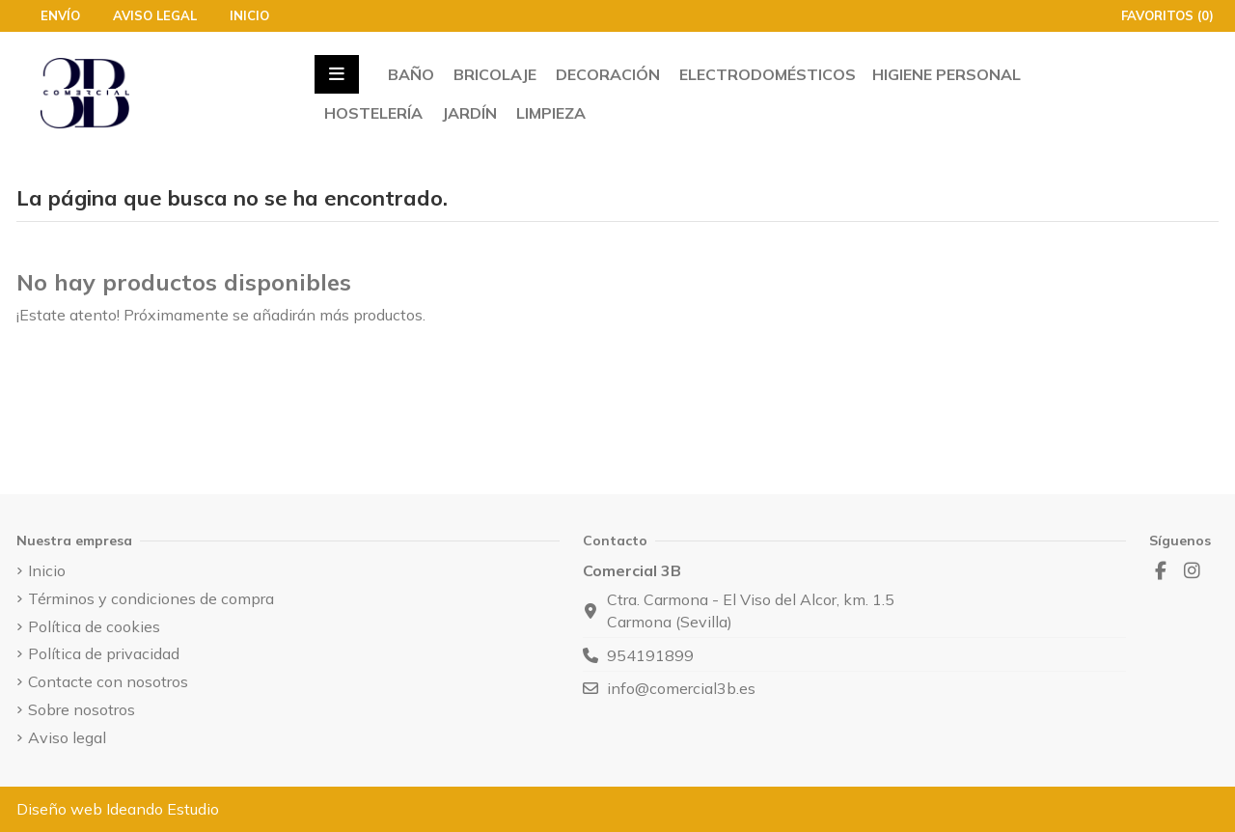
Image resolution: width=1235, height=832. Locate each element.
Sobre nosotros (81, 709)
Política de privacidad (103, 653)
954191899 (650, 655)
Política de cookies (94, 626)
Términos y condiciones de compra (151, 598)
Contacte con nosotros (108, 681)
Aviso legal (157, 15)
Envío (62, 15)
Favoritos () (1158, 15)
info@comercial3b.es (681, 688)
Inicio (249, 15)
